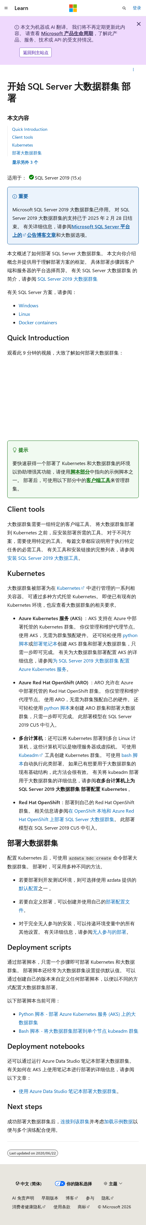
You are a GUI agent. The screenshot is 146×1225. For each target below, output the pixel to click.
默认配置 (28, 888)
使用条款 (62, 1207)
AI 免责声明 (23, 1198)
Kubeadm (29, 755)
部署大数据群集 (27, 153)
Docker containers (38, 322)
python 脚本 (57, 708)
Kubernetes (22, 145)
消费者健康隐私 (27, 1207)
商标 (82, 1207)
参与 (90, 1198)
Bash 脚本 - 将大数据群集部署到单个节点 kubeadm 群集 (78, 1031)
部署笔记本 (45, 643)
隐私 (106, 1198)
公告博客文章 (41, 235)
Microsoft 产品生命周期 (67, 33)
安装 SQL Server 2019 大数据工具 (42, 558)
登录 (137, 8)
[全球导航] (6, 8)
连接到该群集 (74, 1121)
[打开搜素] (124, 8)
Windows (28, 305)
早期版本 (49, 1198)
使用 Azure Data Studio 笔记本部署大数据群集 (68, 1091)
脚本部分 (80, 471)
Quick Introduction (29, 129)
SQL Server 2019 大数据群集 (67, 279)
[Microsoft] (73, 8)
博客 (70, 1198)
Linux (24, 314)
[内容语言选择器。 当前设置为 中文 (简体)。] (28, 1184)
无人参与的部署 (109, 932)
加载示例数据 (118, 1121)
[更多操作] (133, 69)
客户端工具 (98, 480)
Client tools (22, 137)
